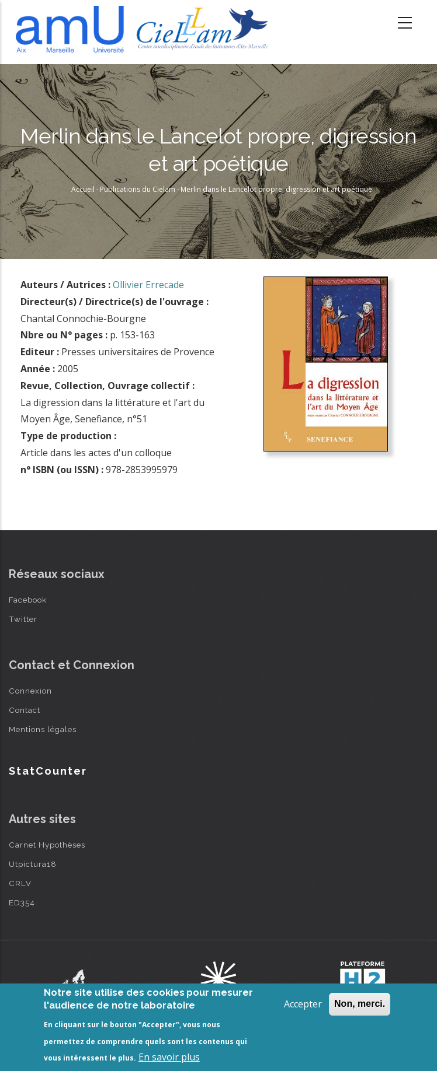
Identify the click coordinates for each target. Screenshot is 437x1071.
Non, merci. (359, 1004)
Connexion (30, 690)
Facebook (28, 599)
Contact (24, 710)
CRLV (20, 883)
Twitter (23, 619)
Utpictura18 (33, 864)
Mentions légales (43, 729)
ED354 (22, 902)
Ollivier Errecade (148, 284)
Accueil (83, 189)
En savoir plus (169, 1057)
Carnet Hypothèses (47, 844)
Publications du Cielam (137, 189)
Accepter (303, 1004)
